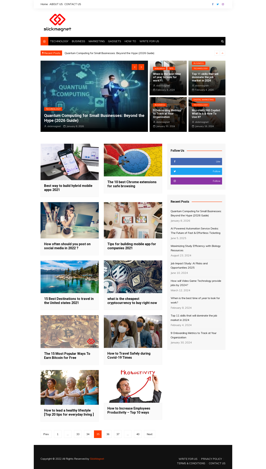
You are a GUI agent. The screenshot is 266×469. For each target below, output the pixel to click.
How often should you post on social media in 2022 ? (67, 246)
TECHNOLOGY (59, 41)
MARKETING (97, 41)
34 (87, 434)
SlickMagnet (97, 458)
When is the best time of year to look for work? (167, 77)
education (160, 68)
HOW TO (130, 41)
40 (137, 434)
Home (44, 4)
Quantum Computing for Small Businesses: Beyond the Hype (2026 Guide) (109, 53)
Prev (46, 434)
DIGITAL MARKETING (204, 99)
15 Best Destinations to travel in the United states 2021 (69, 301)
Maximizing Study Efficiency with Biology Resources (196, 248)
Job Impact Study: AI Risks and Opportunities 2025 (189, 265)
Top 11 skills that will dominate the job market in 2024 (205, 77)
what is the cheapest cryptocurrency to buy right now (132, 301)
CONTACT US (72, 4)
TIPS (171, 68)
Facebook (212, 4)
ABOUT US (56, 4)
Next (150, 434)
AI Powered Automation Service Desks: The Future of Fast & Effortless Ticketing (195, 230)
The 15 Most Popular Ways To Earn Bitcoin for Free (67, 356)
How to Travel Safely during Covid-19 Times (128, 355)
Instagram (222, 4)
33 (77, 434)
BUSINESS (78, 41)
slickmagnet (54, 126)
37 (117, 434)
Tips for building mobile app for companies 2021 (131, 246)
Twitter (217, 4)
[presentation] (216, 53)
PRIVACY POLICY (211, 459)
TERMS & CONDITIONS (191, 463)
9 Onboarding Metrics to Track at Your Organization (167, 113)
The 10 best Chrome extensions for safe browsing (132, 184)
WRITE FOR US (149, 41)
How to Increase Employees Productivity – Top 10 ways (128, 410)
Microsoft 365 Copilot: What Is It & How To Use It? (206, 113)
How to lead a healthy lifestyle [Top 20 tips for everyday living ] (69, 412)
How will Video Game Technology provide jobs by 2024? (196, 283)
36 (107, 434)
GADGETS (114, 41)
